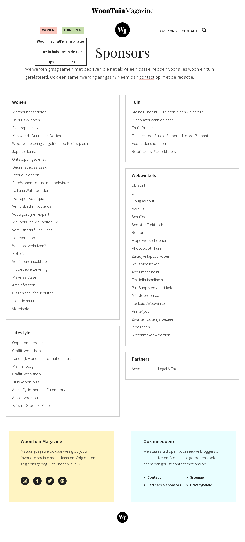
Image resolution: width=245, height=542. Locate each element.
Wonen (44, 30)
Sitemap (197, 484)
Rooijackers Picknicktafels (154, 158)
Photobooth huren (148, 255)
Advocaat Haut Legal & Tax (154, 376)
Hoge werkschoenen (149, 247)
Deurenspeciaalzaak (29, 174)
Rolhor (137, 239)
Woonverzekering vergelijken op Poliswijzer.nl (50, 150)
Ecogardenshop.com (149, 150)
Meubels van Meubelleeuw (35, 229)
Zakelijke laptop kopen (151, 263)
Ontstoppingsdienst (29, 166)
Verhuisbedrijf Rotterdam (33, 213)
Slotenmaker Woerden (151, 342)
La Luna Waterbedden (30, 197)
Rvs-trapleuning (25, 135)
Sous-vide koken (145, 271)
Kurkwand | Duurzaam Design (36, 143)
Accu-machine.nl (145, 279)
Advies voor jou (25, 405)
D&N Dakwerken (26, 127)
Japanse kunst (24, 158)
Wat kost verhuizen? (29, 253)
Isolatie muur (23, 308)
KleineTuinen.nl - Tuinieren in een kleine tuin (168, 119)
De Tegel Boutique (28, 205)
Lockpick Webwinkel (149, 310)
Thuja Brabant (143, 135)
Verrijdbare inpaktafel (30, 268)
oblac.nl (138, 192)
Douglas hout (143, 208)
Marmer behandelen (29, 119)
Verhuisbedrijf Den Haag (32, 237)
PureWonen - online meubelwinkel (41, 190)
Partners (154, 492)
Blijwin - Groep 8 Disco (31, 412)
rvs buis (138, 216)
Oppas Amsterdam (28, 350)
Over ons (167, 30)
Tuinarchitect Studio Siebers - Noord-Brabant (170, 143)
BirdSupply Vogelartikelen (153, 295)
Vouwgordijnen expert (30, 221)
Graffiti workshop (26, 358)
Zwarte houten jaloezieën (153, 326)
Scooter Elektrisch (147, 232)
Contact (191, 30)
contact (146, 84)
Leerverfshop (23, 245)
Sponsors (173, 492)
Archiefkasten (23, 292)
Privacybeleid (201, 492)
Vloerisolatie (23, 316)
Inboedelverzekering (29, 276)
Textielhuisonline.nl (148, 287)
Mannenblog (22, 373)
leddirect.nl (141, 334)
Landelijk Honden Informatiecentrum (43, 365)
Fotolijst (19, 260)
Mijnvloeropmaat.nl (148, 302)
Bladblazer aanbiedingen (153, 127)
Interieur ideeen (25, 182)
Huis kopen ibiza (26, 389)
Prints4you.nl (142, 318)
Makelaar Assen (25, 284)
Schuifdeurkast (144, 224)
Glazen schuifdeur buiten (33, 300)
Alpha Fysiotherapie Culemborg (38, 397)
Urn (135, 200)
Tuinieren (72, 30)
